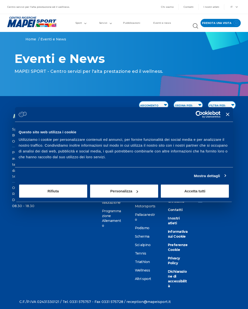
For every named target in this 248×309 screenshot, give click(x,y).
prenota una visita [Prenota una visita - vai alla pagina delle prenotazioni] (220, 23)
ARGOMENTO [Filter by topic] (153, 104)
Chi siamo (167, 6)
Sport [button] (80, 22)
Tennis (140, 253)
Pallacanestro (145, 217)
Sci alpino (142, 245)
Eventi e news (162, 22)
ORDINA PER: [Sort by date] (188, 104)
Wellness (142, 270)
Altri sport (143, 279)
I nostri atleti (211, 6)
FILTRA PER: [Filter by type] (221, 104)
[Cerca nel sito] (195, 26)
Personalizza (124, 191)
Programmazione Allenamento (111, 218)
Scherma (142, 236)
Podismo (142, 228)
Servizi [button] (105, 22)
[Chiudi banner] (227, 114)
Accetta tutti (194, 191)
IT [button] (234, 6)
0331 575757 (80, 302)
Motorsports (145, 206)
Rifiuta (53, 191)
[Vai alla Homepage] (31, 22)
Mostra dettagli (207, 175)
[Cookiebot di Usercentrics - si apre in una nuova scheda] (199, 114)
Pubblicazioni (131, 22)
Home (30, 39)
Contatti (189, 6)
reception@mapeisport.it (148, 302)
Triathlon (142, 262)
